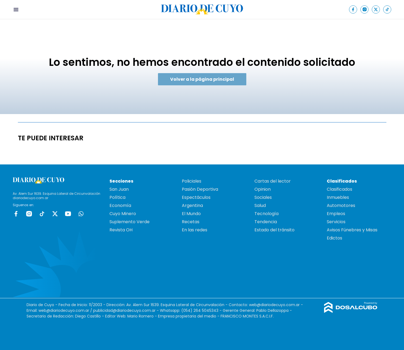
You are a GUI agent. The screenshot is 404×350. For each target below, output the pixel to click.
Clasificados (339, 189)
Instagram (29, 213)
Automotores (341, 205)
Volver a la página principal (202, 79)
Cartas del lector (272, 181)
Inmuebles (338, 197)
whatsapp (81, 213)
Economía (120, 205)
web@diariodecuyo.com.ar (274, 304)
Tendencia (265, 222)
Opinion (262, 189)
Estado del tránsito (274, 230)
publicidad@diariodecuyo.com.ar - (126, 310)
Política (117, 197)
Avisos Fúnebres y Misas (352, 230)
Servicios (336, 222)
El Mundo (191, 213)
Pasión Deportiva (200, 189)
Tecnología (266, 213)
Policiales (191, 181)
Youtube (68, 213)
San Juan (119, 189)
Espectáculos (196, 197)
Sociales (263, 197)
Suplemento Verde (129, 222)
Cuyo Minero (122, 213)
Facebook (16, 213)
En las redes (194, 230)
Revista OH (120, 230)
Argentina (192, 205)
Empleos (336, 213)
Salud (260, 205)
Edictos (334, 238)
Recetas (190, 222)
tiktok (42, 213)
